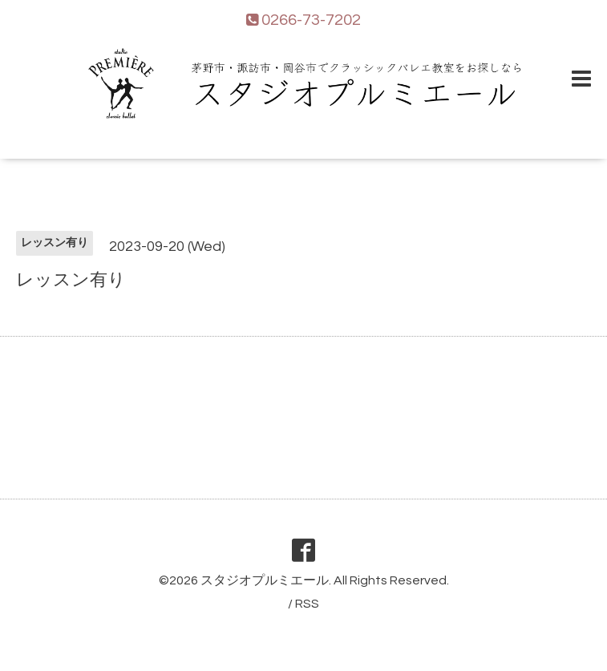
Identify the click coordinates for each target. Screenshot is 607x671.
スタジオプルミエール (264, 580)
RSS (307, 603)
